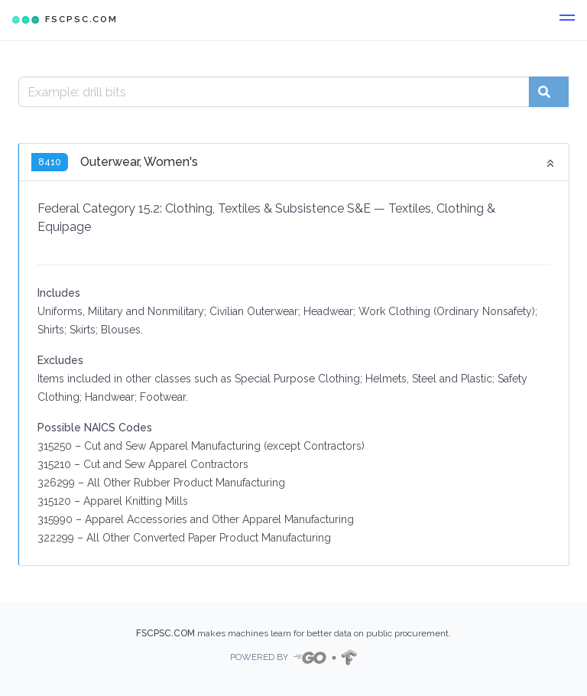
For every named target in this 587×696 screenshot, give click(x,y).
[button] (567, 20)
